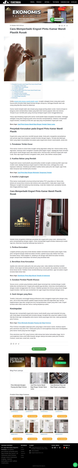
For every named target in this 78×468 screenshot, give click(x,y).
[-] (52, 448)
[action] (75, 465)
